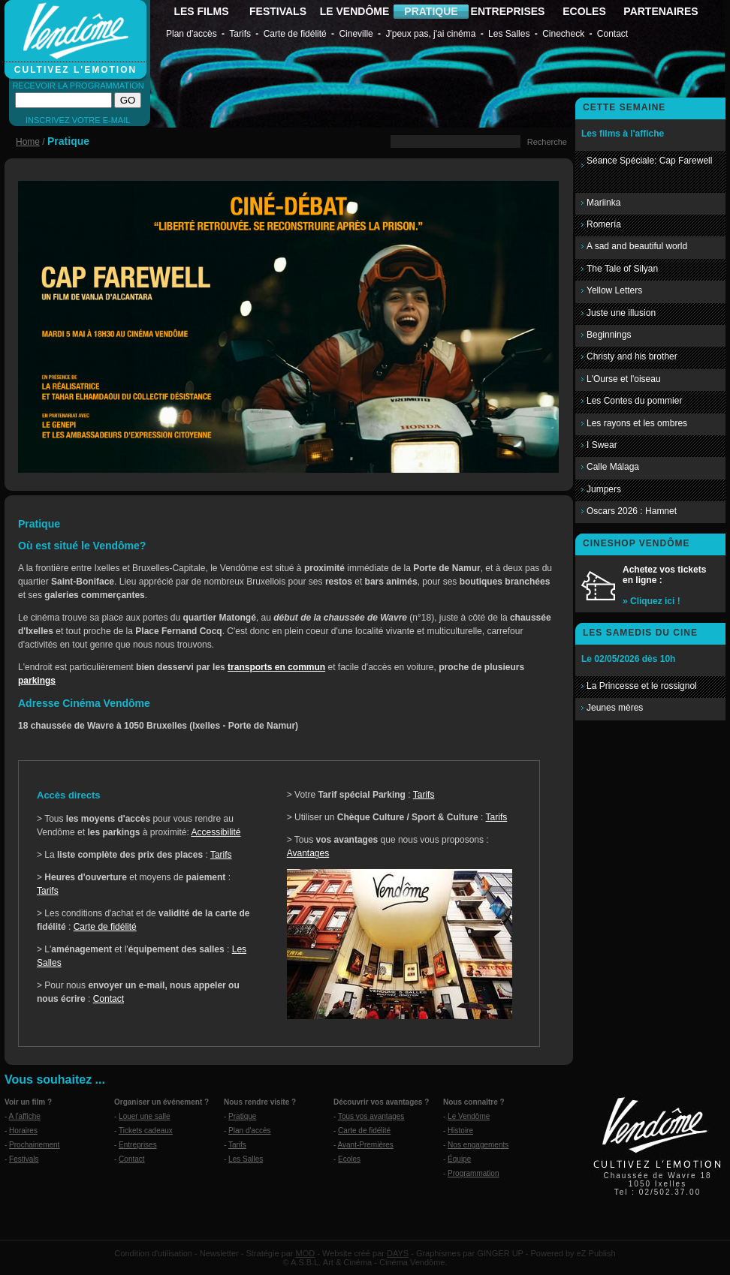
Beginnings (609, 334)
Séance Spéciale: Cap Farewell (649, 160)
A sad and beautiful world (637, 246)
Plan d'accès (191, 34)
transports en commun (276, 667)
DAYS (398, 1253)
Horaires (23, 1130)
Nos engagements (478, 1145)
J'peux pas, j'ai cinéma (430, 34)
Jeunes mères (615, 707)
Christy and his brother (632, 356)
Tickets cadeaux (146, 1130)
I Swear (602, 445)
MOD (305, 1253)
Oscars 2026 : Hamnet (632, 511)
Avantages (308, 853)
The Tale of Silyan (622, 268)
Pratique (242, 1116)
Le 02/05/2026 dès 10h (628, 659)
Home (28, 142)
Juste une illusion (621, 313)
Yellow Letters (614, 290)
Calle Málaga (613, 467)
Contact (612, 34)
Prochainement (34, 1145)
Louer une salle (144, 1116)
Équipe (459, 1159)
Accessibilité (215, 832)
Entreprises (138, 1145)
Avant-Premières (366, 1145)
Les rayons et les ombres (637, 423)
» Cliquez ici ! (651, 601)
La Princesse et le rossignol (642, 686)
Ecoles (349, 1159)
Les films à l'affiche (622, 133)
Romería (604, 224)
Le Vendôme (469, 1116)
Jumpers (604, 489)
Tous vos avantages (371, 1116)
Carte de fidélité (295, 34)
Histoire (460, 1130)
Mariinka (603, 202)
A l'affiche (25, 1116)
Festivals (23, 1159)
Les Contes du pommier (634, 400)
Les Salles (508, 34)
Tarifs (240, 34)
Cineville (356, 34)
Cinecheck (563, 34)
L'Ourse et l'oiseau (624, 379)
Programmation (473, 1173)
